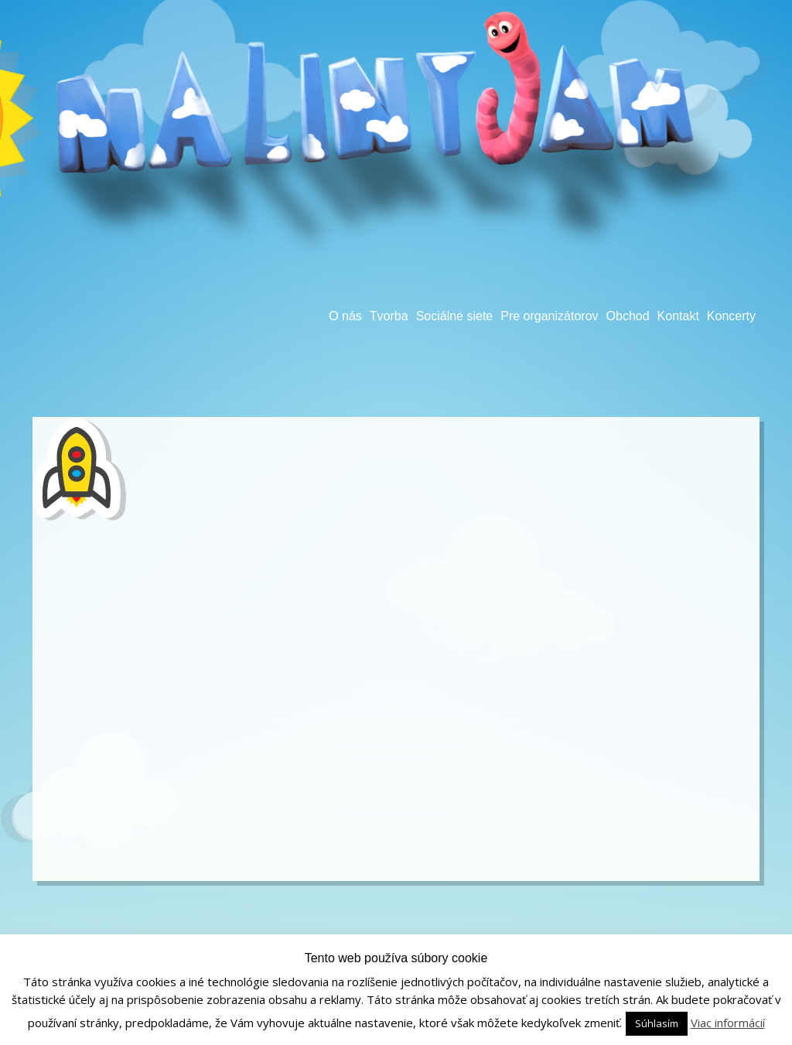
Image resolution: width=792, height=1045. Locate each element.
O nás (345, 316)
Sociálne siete (454, 316)
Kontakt (678, 316)
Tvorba (389, 316)
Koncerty (731, 316)
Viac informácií (728, 1022)
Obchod (628, 316)
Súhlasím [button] (656, 1023)
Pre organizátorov (549, 316)
